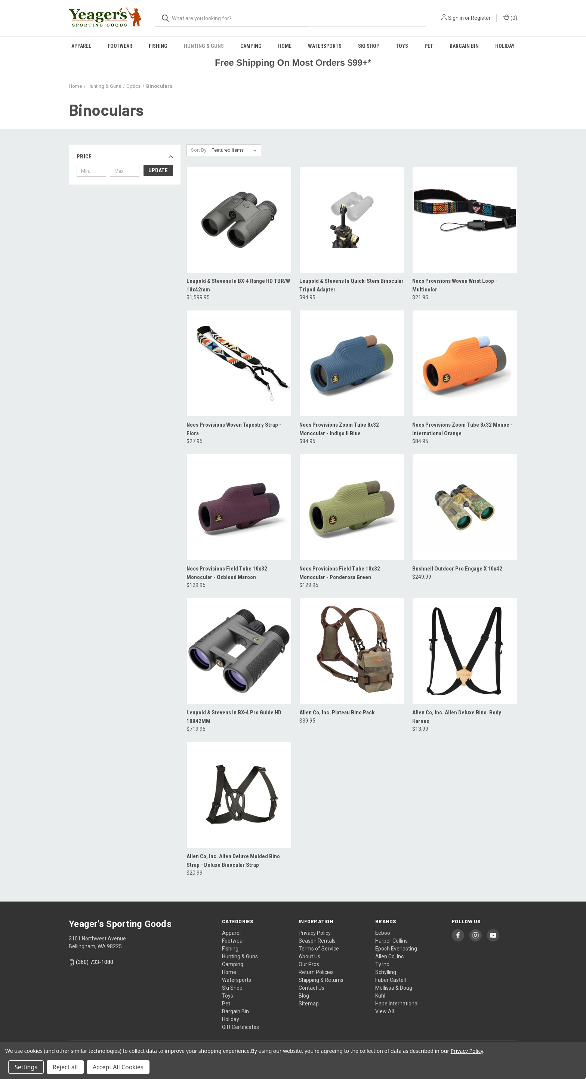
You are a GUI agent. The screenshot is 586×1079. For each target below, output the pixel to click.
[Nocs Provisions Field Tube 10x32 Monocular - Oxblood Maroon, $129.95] (239, 507)
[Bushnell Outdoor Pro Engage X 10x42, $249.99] (465, 507)
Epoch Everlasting (396, 949)
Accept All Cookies (118, 1067)
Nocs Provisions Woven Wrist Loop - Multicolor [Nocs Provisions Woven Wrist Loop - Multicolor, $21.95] (454, 285)
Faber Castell (390, 980)
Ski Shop (368, 46)
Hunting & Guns (204, 46)
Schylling (385, 972)
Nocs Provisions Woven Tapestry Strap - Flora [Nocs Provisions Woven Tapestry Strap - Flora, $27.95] (233, 429)
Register (481, 18)
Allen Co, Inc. (390, 956)
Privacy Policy (315, 933)
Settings (26, 1067)
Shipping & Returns (321, 980)
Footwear (120, 46)
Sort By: (199, 150)
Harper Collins (391, 941)
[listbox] (235, 150)
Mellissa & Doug (393, 988)
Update (158, 170)
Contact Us (311, 988)
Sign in (456, 18)
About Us (309, 956)
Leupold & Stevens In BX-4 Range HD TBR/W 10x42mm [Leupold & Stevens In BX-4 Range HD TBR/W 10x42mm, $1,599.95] (238, 285)
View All (384, 1011)
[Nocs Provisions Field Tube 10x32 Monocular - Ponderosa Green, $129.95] (352, 507)
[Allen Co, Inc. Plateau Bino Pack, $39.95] (352, 651)
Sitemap (309, 1004)
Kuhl (380, 996)
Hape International (397, 1004)
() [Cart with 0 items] (510, 17)
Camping (251, 46)
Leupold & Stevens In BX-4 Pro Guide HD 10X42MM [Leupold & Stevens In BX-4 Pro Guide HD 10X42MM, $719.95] (233, 716)
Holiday (505, 46)
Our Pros (309, 964)
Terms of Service (319, 949)
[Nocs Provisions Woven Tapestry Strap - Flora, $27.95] (239, 363)
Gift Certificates (240, 1027)
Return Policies (316, 972)
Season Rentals (317, 941)
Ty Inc (382, 964)
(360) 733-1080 (94, 962)
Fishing (158, 46)
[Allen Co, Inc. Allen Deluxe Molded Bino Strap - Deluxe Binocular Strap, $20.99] (239, 795)
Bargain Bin (464, 46)
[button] (125, 156)
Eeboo (382, 933)
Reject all (65, 1067)
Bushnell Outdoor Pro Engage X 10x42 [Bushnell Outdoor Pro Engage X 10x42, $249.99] (457, 568)
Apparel (81, 46)
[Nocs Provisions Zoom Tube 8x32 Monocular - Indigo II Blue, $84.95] (352, 363)
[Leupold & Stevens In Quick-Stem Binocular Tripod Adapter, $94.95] (352, 220)
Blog (304, 996)
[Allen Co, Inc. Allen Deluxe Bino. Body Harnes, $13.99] (465, 651)
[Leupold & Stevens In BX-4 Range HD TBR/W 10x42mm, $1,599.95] (239, 220)
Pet (429, 46)
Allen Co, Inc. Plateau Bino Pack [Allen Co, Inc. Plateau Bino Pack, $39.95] (336, 712)
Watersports (325, 46)
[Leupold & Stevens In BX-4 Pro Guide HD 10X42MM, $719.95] (239, 651)
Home (285, 46)
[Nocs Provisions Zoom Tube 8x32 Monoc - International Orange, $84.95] (465, 363)
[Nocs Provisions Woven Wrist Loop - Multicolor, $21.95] (465, 220)
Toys (402, 46)
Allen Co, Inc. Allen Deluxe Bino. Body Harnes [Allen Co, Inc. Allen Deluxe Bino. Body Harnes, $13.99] (456, 716)
